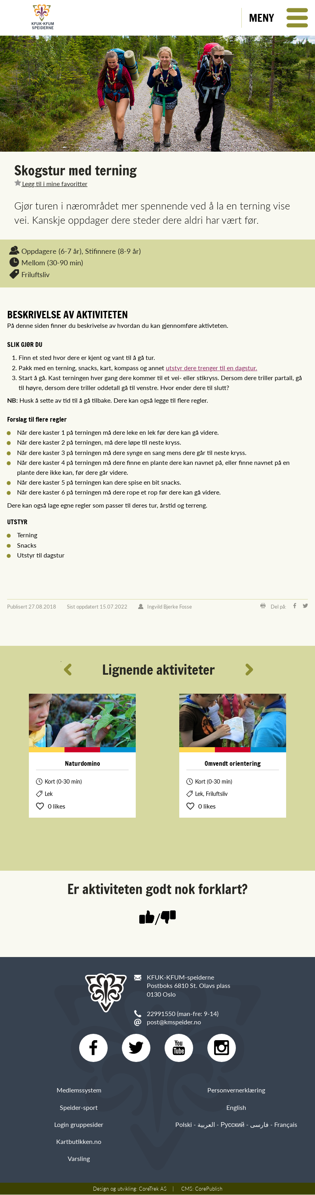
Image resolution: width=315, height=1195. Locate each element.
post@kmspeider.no (174, 1021)
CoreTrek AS (153, 1189)
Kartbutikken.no (78, 1141)
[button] (278, 18)
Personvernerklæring (236, 1090)
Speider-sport (79, 1107)
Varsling (79, 1158)
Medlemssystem (79, 1090)
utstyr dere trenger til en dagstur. (211, 367)
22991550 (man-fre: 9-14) (182, 1013)
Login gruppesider (78, 1124)
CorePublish (208, 1189)
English (236, 1107)
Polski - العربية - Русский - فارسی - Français (236, 1124)
